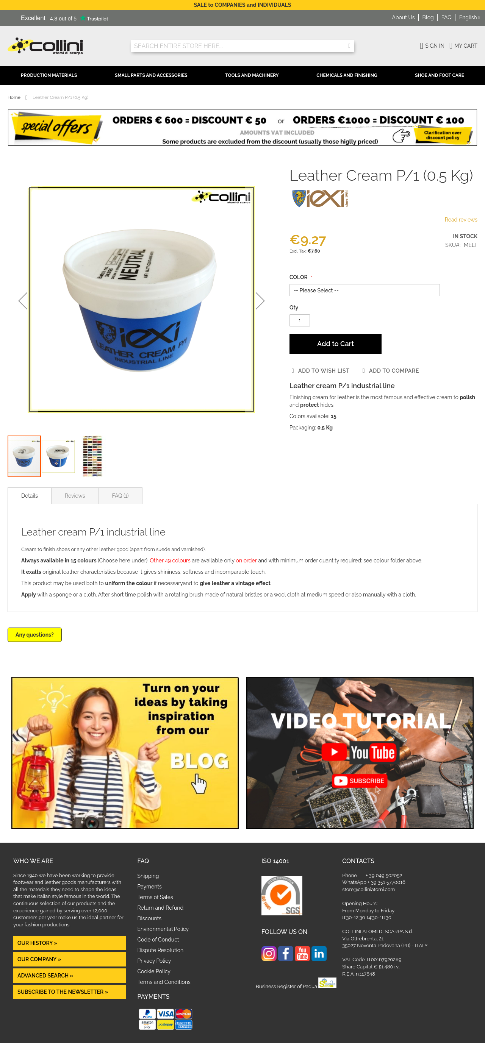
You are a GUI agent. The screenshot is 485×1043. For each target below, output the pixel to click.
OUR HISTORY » (37, 943)
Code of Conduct (158, 940)
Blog (428, 17)
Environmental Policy (163, 929)
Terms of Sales (155, 897)
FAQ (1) (120, 496)
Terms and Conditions (164, 982)
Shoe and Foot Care (439, 75)
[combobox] (242, 46)
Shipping (148, 876)
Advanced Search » (46, 976)
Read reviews (461, 220)
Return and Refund (161, 908)
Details (29, 496)
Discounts (150, 918)
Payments (150, 887)
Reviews (75, 496)
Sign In (434, 46)
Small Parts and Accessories (151, 75)
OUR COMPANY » (39, 959)
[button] (469, 18)
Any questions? (35, 635)
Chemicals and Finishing (346, 75)
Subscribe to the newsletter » (62, 992)
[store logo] (63, 46)
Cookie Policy (154, 971)
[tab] (30, 495)
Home (14, 97)
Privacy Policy (154, 961)
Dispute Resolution (161, 950)
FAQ (446, 17)
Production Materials (49, 75)
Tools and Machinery (252, 75)
